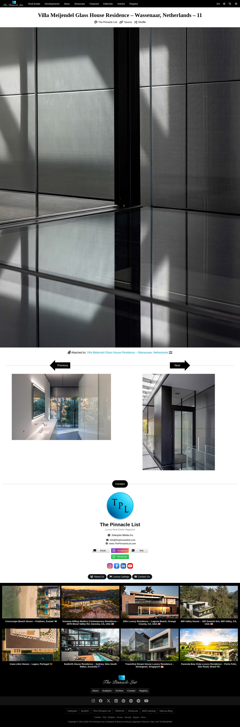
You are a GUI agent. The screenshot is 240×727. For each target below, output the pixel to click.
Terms (143, 717)
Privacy (120, 717)
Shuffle (142, 22)
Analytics (107, 690)
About (95, 690)
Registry (133, 3)
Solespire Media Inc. (123, 535)
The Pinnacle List (107, 22)
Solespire (72, 711)
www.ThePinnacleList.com (122, 543)
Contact (131, 690)
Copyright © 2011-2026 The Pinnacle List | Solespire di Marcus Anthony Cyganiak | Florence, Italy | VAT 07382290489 (120, 722)
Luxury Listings (119, 576)
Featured (94, 3)
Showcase (79, 3)
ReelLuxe (133, 711)
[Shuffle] (224, 4)
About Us (97, 576)
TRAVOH (119, 711)
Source (128, 22)
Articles (121, 3)
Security (127, 717)
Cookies (97, 717)
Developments (52, 3)
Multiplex (111, 717)
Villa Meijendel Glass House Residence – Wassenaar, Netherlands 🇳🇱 (129, 352)
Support (136, 717)
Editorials (108, 3)
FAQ (104, 717)
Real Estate (34, 3)
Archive (119, 690)
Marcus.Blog (166, 711)
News (67, 3)
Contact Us (142, 576)
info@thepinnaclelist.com (122, 540)
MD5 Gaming (149, 711)
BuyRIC (85, 711)
